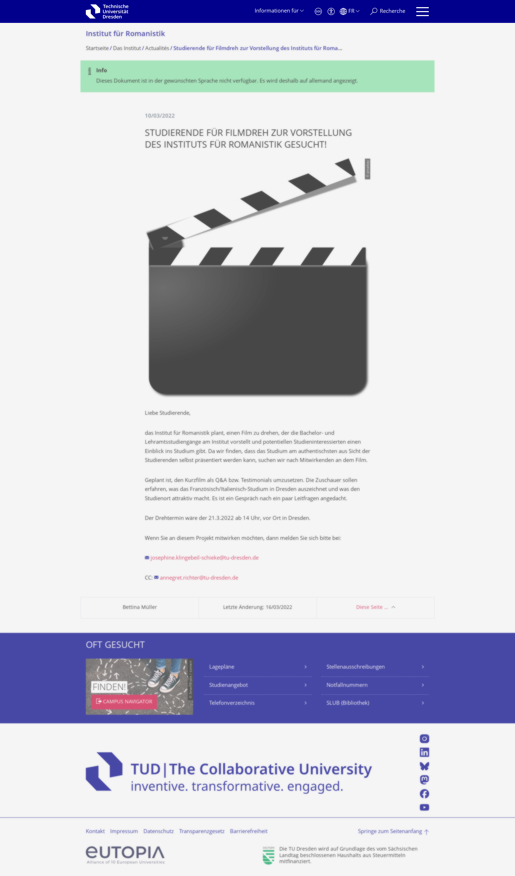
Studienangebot (228, 685)
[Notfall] (318, 11)
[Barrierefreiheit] (331, 11)
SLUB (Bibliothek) (348, 703)
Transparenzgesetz (202, 832)
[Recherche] (387, 11)
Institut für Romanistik (125, 34)
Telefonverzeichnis (232, 703)
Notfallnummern (347, 685)
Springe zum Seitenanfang (390, 832)
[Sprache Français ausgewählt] (349, 11)
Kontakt (95, 832)
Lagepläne (221, 667)
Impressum (124, 832)
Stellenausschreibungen (356, 667)
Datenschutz (158, 832)
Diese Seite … (372, 607)
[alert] (257, 76)
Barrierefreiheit (249, 832)
